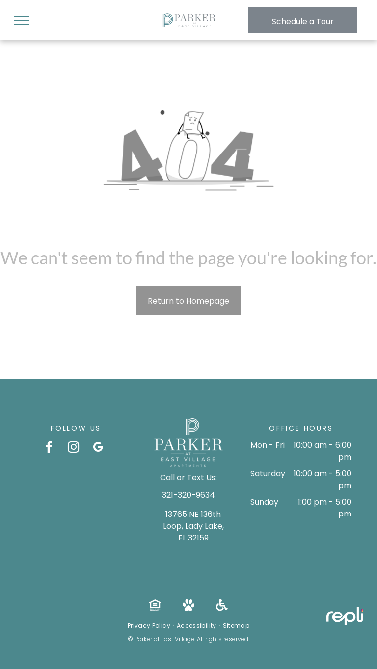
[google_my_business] (98, 448)
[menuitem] (149, 625)
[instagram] (73, 448)
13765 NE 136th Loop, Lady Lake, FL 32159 (193, 526)
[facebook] (48, 448)
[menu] (21, 20)
